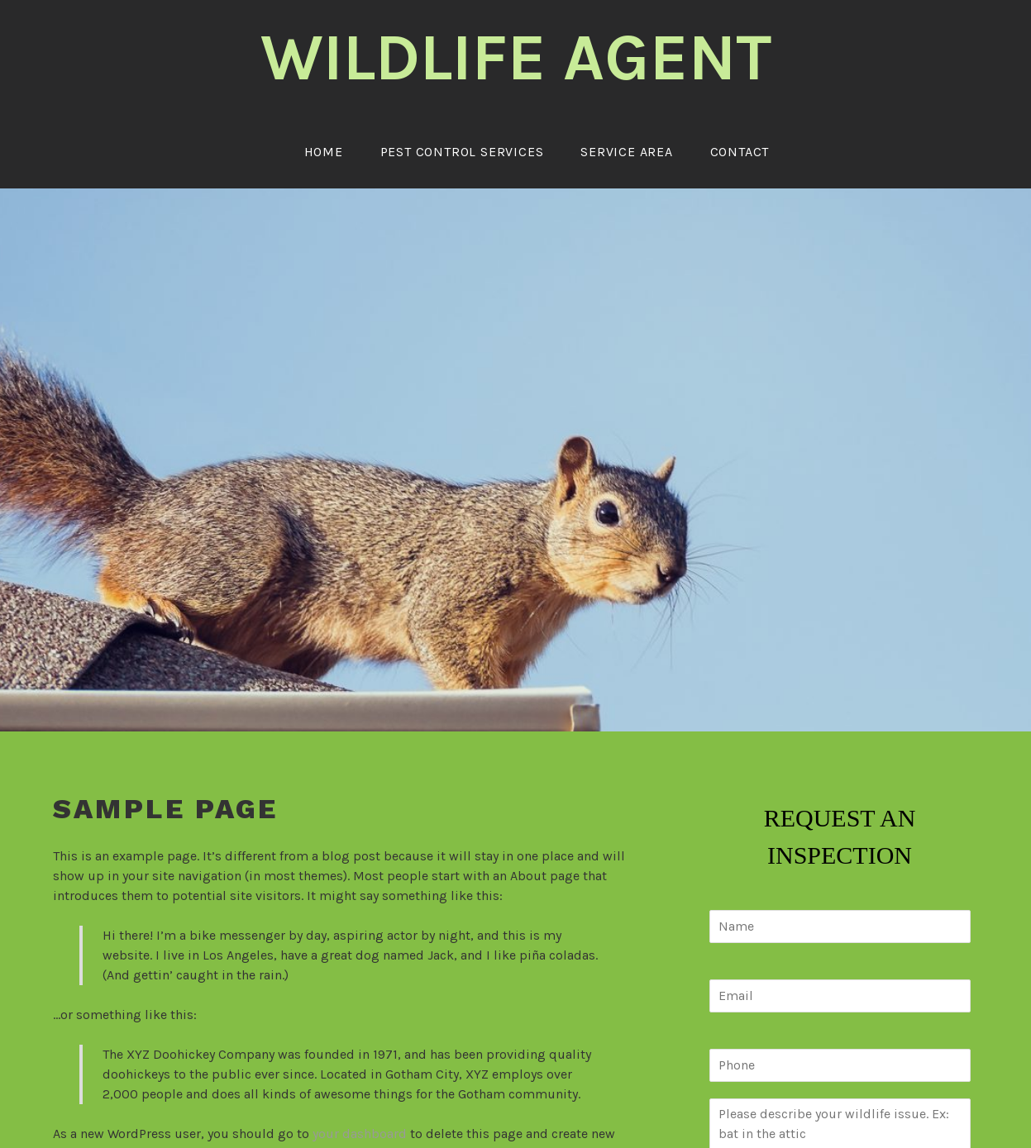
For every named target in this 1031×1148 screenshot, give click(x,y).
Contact (740, 152)
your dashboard (360, 1133)
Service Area (626, 152)
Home (323, 152)
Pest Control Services (462, 152)
